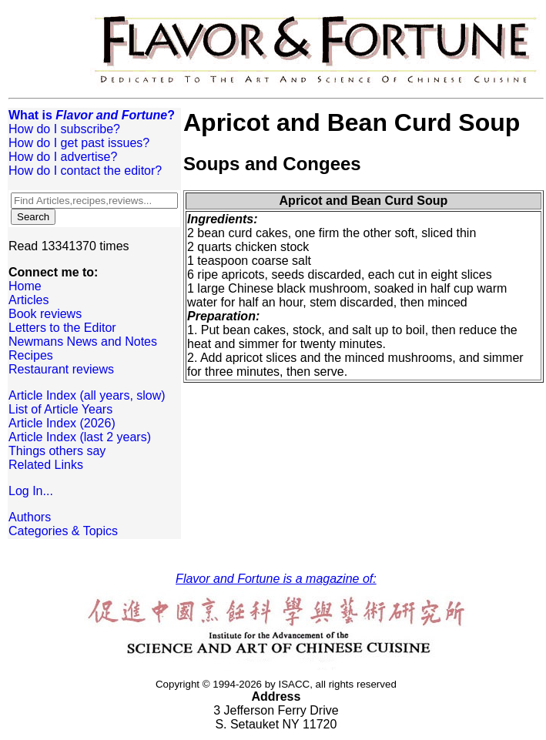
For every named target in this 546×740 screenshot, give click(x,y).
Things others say (57, 450)
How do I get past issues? (78, 142)
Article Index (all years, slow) (87, 395)
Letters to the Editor (62, 327)
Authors (29, 517)
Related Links (45, 464)
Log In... (30, 490)
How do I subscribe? (64, 129)
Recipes (30, 355)
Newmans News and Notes (82, 341)
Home (25, 286)
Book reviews (45, 313)
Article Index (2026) (62, 423)
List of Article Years (60, 409)
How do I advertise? (62, 156)
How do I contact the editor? (85, 170)
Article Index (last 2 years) (79, 437)
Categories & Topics (63, 530)
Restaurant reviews (61, 369)
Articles (28, 299)
